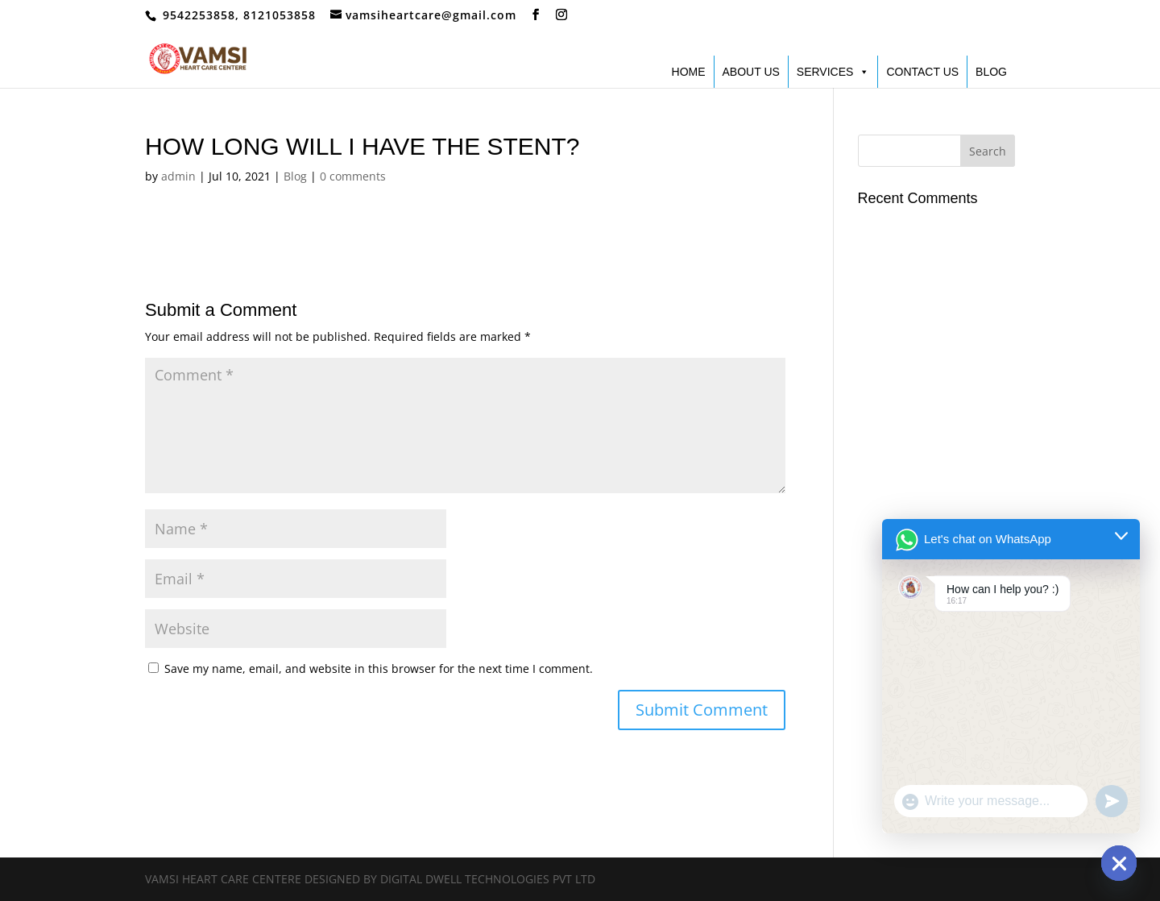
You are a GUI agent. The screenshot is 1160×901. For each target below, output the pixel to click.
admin (178, 176)
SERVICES (833, 72)
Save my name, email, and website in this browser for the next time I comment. (378, 668)
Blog (295, 176)
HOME (689, 71)
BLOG (991, 71)
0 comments (353, 176)
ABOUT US (751, 71)
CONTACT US (922, 71)
